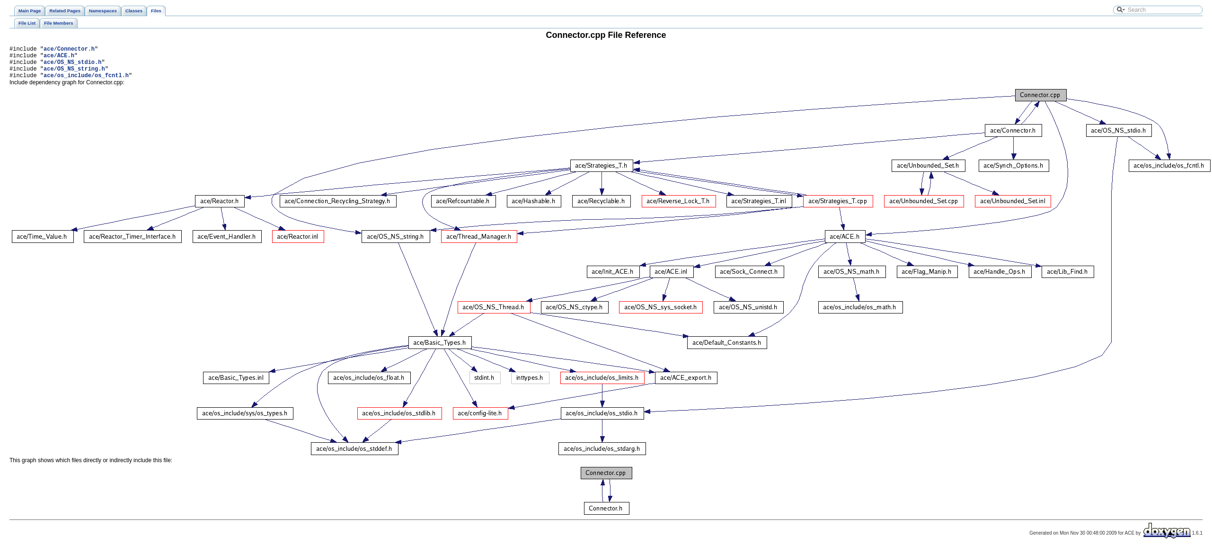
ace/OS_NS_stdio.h (72, 66)
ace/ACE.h (59, 58)
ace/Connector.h (69, 50)
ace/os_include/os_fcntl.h (86, 82)
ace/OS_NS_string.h (74, 74)
